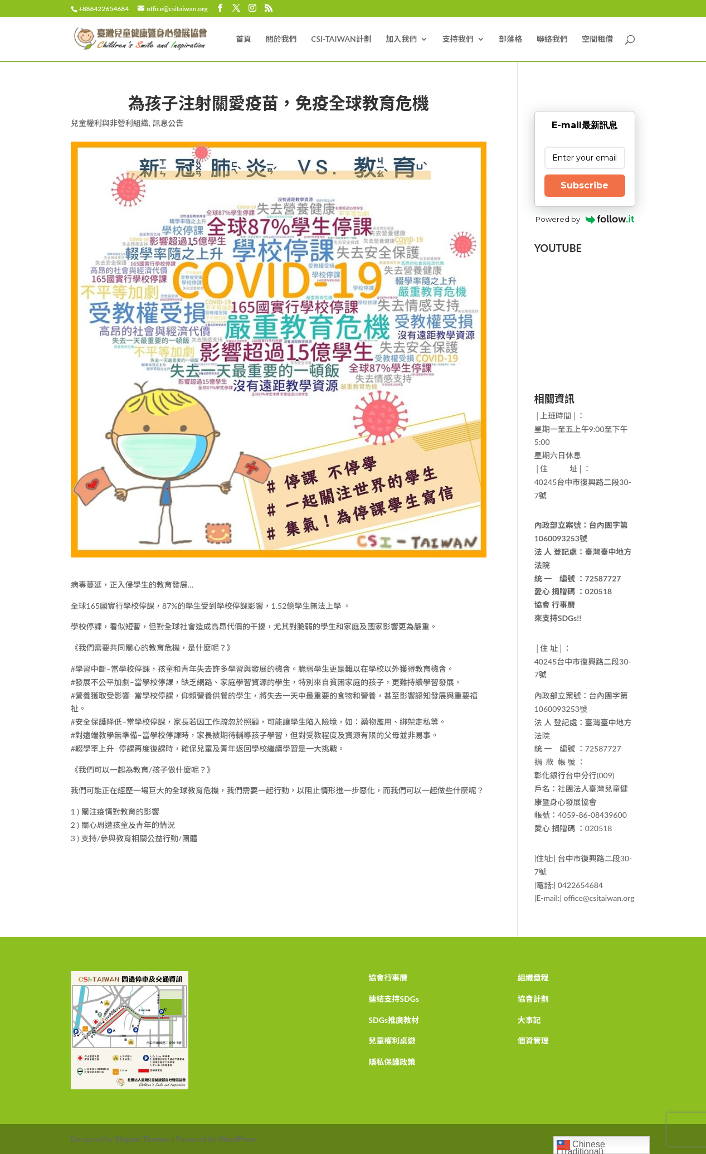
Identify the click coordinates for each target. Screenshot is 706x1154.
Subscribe (584, 185)
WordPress (237, 1138)
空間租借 (597, 39)
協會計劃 (533, 998)
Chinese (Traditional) (581, 1146)
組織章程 (533, 977)
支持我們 (458, 39)
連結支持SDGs (393, 998)
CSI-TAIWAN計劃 (341, 39)
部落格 (510, 39)
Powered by (584, 219)
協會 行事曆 (554, 604)
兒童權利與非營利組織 (110, 123)
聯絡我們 (552, 39)
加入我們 (401, 39)
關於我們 (281, 39)
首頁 (243, 39)
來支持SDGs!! (557, 618)
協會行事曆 (387, 977)
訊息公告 (167, 123)
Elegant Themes (142, 1138)
